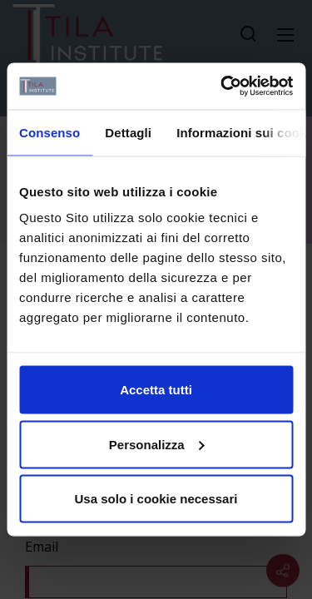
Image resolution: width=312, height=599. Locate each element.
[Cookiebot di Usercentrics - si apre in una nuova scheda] (222, 86)
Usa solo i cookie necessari (156, 499)
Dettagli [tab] (128, 132)
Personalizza (157, 444)
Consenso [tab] (49, 132)
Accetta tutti (156, 390)
